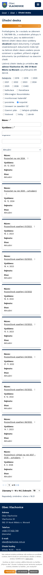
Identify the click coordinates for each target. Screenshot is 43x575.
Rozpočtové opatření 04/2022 (20, 357)
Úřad (12, 13)
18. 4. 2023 (9, 266)
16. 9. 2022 (9, 299)
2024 (34, 82)
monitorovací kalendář (15, 98)
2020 (35, 78)
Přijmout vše (10, 571)
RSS (29, 26)
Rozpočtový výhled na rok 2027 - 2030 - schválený (20, 456)
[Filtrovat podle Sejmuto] (21, 141)
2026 (16, 86)
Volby (20, 114)
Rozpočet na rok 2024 (16, 158)
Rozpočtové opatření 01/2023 (20, 226)
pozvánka (9, 102)
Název (5, 120)
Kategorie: (6, 78)
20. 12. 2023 (9, 165)
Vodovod (9, 114)
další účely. (29, 559)
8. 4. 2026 (8, 465)
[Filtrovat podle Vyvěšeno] (21, 133)
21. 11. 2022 (9, 364)
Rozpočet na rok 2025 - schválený (20, 192)
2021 (7, 82)
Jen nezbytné (22, 571)
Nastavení (33, 571)
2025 (7, 86)
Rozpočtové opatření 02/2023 (20, 259)
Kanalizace (24, 90)
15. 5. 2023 (9, 331)
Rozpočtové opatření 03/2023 (20, 324)
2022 (16, 82)
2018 (17, 78)
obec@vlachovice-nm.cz (13, 542)
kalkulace (9, 90)
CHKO (26, 86)
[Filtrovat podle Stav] (21, 150)
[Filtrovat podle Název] (21, 124)
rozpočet (23, 102)
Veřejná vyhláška (30, 110)
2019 (26, 78)
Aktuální (8, 177)
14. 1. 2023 (9, 429)
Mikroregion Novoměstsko (17, 94)
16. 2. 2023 (9, 234)
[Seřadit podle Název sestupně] (10, 120)
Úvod (4, 13)
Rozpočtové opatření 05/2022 (20, 389)
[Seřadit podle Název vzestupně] (10, 119)
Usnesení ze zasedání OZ (16, 106)
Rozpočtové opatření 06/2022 (20, 422)
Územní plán (11, 110)
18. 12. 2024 (9, 201)
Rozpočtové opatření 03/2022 (18, 292)
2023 (25, 82)
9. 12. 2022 (9, 397)
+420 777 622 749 (10, 531)
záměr (31, 114)
